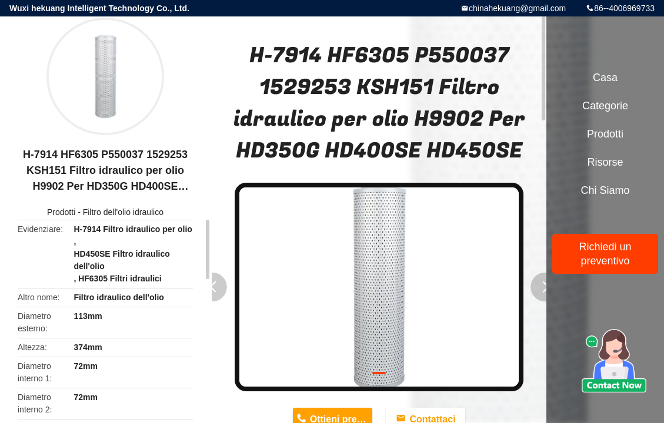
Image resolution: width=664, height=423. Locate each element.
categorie (605, 106)
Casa (605, 77)
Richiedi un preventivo (605, 254)
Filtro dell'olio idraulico (123, 212)
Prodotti (61, 212)
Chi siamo (604, 190)
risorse (605, 162)
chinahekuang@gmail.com (517, 8)
